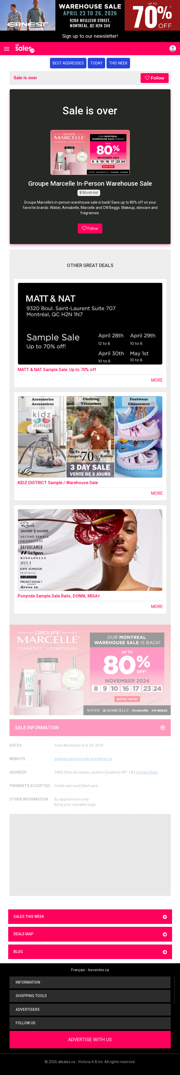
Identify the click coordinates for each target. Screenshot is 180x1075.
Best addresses (68, 63)
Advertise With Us (90, 1039)
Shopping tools (30, 996)
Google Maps (147, 772)
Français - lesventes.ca (90, 970)
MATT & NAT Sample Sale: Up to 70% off (57, 369)
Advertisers (26, 1009)
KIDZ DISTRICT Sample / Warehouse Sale (58, 482)
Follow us (24, 1023)
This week (118, 63)
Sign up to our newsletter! (90, 36)
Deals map (90, 934)
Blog (90, 952)
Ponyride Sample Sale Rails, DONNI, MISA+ (59, 596)
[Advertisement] (90, 855)
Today (96, 63)
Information (26, 982)
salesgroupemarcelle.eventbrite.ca (83, 759)
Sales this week (90, 916)
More (157, 380)
